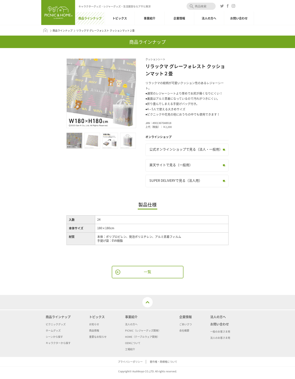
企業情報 (179, 18)
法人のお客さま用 (220, 338)
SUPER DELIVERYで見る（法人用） (175, 180)
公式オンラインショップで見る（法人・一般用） (185, 149)
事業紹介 (149, 18)
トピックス (119, 18)
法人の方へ (209, 18)
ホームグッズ (53, 330)
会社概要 (184, 330)
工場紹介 (130, 349)
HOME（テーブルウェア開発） (142, 337)
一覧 (147, 272)
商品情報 (94, 330)
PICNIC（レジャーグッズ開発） (143, 330)
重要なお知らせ (98, 337)
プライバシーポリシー (130, 362)
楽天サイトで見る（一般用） (171, 164)
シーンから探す (54, 337)
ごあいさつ (185, 324)
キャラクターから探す (58, 343)
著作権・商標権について (163, 362)
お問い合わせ (239, 18)
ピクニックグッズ (56, 324)
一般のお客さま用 (220, 331)
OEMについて (132, 343)
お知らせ (94, 324)
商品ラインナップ (90, 18)
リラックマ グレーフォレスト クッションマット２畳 (105, 30)
